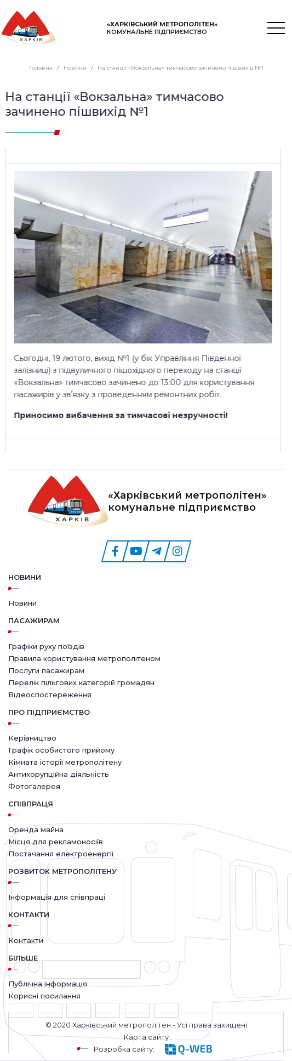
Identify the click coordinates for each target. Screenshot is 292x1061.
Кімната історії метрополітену (65, 762)
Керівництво (32, 737)
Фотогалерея (34, 786)
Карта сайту (146, 1036)
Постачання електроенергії (60, 853)
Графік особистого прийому (61, 750)
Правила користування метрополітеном (84, 658)
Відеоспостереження (49, 694)
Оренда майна (36, 829)
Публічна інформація (47, 983)
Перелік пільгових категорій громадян (81, 682)
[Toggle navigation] (276, 27)
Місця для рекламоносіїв (55, 841)
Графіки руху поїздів (46, 646)
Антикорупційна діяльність (58, 774)
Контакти (25, 940)
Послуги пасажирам (46, 670)
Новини (24, 577)
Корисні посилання (44, 995)
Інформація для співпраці (56, 897)
